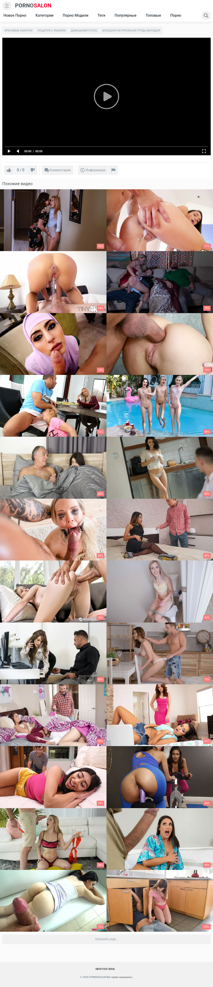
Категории (45, 15)
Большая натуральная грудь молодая (131, 30)
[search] (206, 15)
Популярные (126, 15)
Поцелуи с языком (51, 30)
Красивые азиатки (18, 30)
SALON (33, 5)
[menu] (7, 5)
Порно (175, 15)
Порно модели (75, 15)
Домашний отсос (84, 30)
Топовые (153, 15)
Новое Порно (14, 15)
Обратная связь (105, 969)
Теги (101, 15)
